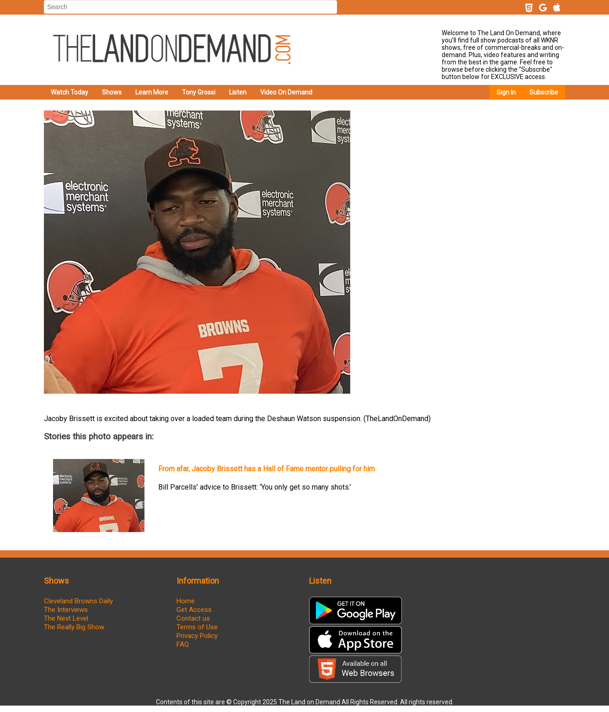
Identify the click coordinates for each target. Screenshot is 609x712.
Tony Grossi (198, 92)
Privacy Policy (197, 636)
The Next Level (66, 618)
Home (185, 601)
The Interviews (66, 610)
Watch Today (69, 92)
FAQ (182, 644)
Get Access (194, 610)
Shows (112, 92)
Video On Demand (286, 92)
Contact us (193, 618)
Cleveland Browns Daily (78, 601)
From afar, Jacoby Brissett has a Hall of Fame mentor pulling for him (266, 468)
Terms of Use (197, 627)
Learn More (151, 92)
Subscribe (543, 92)
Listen (237, 92)
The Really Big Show (74, 627)
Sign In (506, 92)
